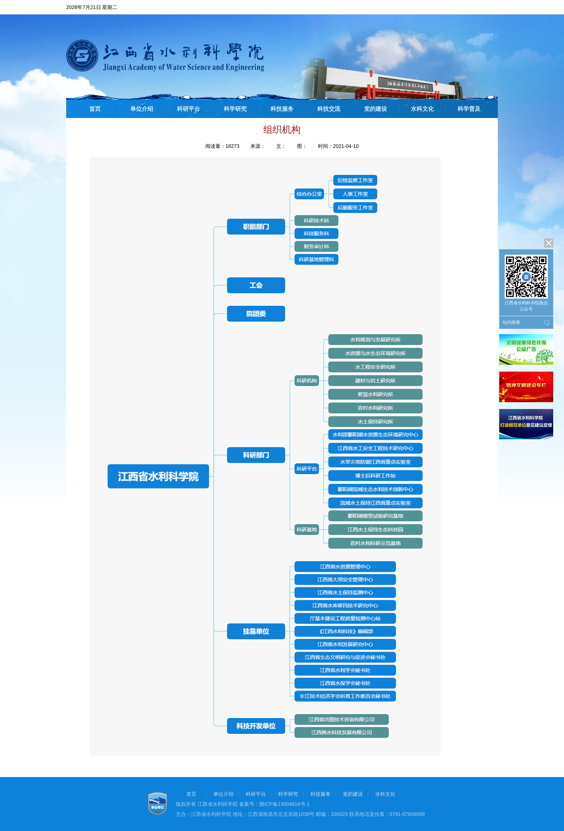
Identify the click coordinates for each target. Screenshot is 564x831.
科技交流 (328, 109)
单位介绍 (141, 109)
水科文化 (422, 109)
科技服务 (282, 109)
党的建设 (375, 109)
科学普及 (469, 109)
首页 (95, 109)
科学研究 (235, 109)
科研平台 (188, 109)
